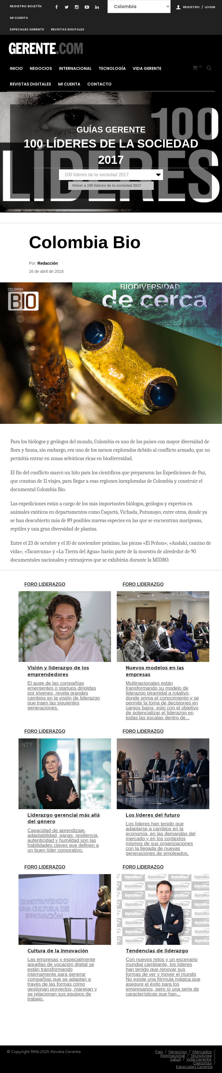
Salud (175, 1059)
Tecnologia (201, 1055)
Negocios (41, 68)
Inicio (16, 68)
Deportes (202, 1063)
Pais (159, 1051)
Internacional (75, 68)
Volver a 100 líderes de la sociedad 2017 (106, 186)
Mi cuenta (19, 17)
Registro (191, 7)
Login (210, 7)
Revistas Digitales (67, 29)
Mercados (202, 1051)
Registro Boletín (25, 6)
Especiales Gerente (27, 29)
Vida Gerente (147, 68)
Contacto (99, 84)
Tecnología (112, 68)
